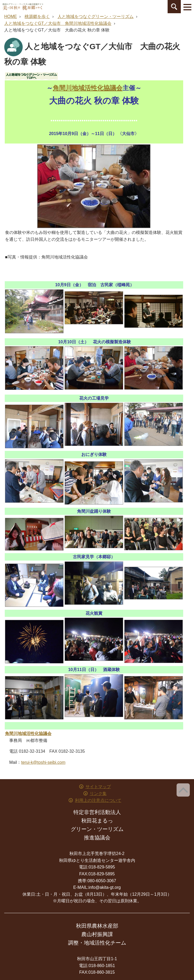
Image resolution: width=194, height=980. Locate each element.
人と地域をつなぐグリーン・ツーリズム (96, 16)
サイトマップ (98, 786)
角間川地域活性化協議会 (87, 87)
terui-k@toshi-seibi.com (43, 762)
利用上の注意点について (98, 800)
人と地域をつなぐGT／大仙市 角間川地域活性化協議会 (57, 23)
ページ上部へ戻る (183, 790)
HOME (10, 16)
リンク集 (98, 793)
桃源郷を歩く (37, 16)
